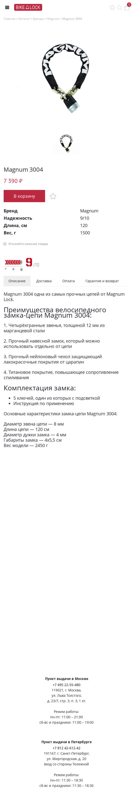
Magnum (53, 19)
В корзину (24, 196)
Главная (9, 19)
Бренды (38, 19)
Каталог (24, 19)
